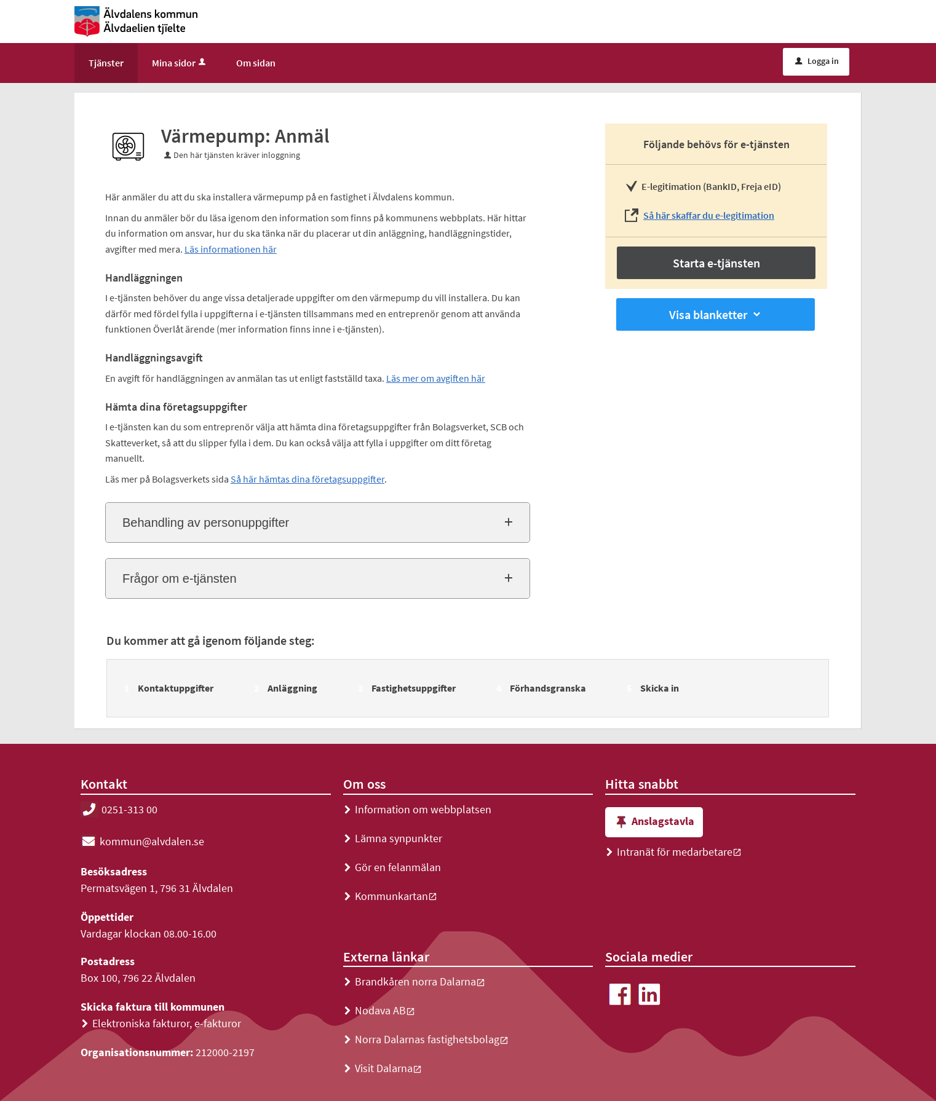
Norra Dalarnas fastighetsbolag (426, 1039)
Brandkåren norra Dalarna (414, 981)
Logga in (817, 60)
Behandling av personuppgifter (205, 522)
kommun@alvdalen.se (142, 841)
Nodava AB (379, 1010)
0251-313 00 (119, 809)
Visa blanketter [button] (716, 314)
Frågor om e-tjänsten (179, 578)
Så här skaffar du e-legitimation (708, 215)
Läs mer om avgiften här (435, 378)
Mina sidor (180, 63)
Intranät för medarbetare (673, 852)
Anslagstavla (654, 822)
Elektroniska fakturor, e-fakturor (161, 1023)
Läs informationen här (230, 249)
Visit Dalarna (382, 1068)
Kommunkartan (390, 896)
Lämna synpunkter (392, 838)
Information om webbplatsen (417, 809)
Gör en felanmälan (392, 867)
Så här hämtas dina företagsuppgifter (307, 479)
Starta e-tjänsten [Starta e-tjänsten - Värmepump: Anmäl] (716, 262)
